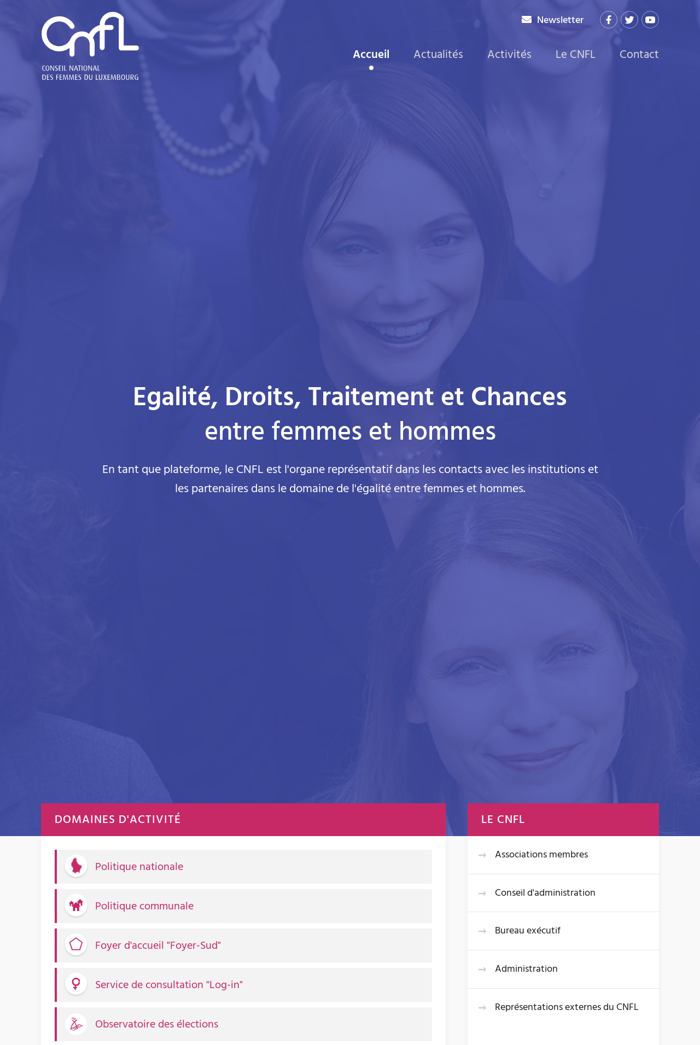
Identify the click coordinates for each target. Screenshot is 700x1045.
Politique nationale (139, 866)
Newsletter (560, 20)
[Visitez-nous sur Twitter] (629, 19)
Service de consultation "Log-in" (169, 985)
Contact (639, 54)
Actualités (438, 54)
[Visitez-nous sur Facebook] (608, 19)
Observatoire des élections (156, 1024)
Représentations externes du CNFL (567, 1007)
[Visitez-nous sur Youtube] (650, 19)
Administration (526, 969)
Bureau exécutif (528, 930)
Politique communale (144, 906)
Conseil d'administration (545, 893)
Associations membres (541, 854)
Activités (509, 54)
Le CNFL (576, 54)
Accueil (371, 55)
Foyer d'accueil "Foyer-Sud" (158, 945)
